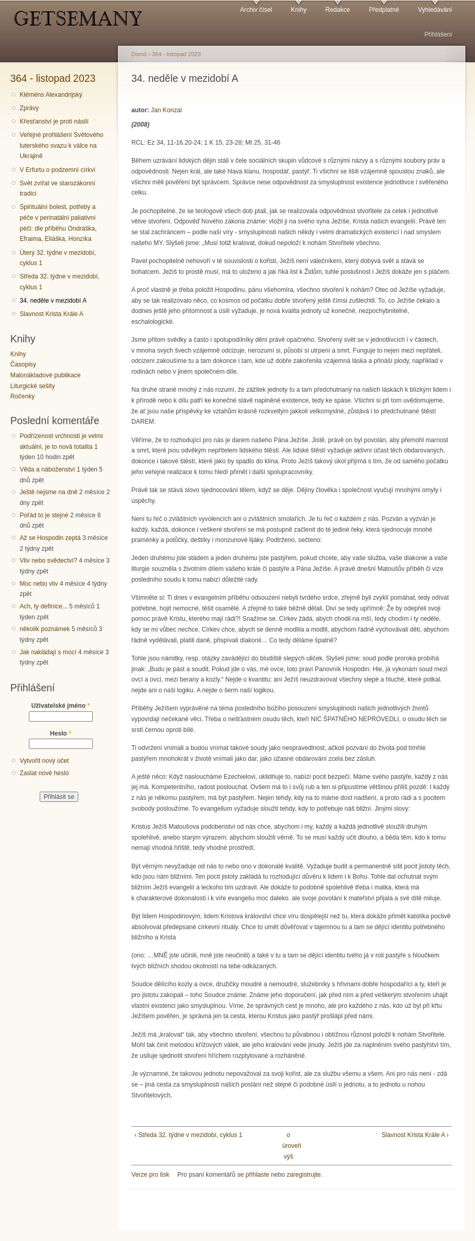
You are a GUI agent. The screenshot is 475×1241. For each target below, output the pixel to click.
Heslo (60, 733)
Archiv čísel (256, 9)
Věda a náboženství (47, 469)
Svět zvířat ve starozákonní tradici (57, 189)
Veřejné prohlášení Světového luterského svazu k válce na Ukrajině (61, 145)
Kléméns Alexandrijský (51, 94)
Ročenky (22, 396)
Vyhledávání (435, 9)
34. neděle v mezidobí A (53, 300)
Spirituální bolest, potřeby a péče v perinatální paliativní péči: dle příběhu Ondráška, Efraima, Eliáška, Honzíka (58, 222)
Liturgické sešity (32, 386)
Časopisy (23, 364)
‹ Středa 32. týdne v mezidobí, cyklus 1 (188, 1135)
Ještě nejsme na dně (48, 492)
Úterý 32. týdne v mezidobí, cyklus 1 (58, 258)
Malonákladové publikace (45, 375)
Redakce (337, 9)
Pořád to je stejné (44, 515)
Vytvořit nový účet (44, 760)
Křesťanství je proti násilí (54, 121)
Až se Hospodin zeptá (50, 537)
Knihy (299, 9)
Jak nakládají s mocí (48, 652)
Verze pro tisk (150, 1174)
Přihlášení (438, 34)
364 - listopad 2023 (52, 78)
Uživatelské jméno (60, 705)
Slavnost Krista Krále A (51, 314)
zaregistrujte (303, 1174)
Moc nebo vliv (39, 583)
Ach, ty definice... (43, 606)
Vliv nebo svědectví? (48, 560)
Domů (139, 54)
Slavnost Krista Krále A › (415, 1135)
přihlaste (257, 1174)
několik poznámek (45, 629)
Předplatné (384, 9)
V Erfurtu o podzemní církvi (57, 169)
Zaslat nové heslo (44, 773)
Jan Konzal (166, 110)
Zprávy (29, 108)
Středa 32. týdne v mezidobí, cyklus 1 (59, 282)
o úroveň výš (288, 1145)
